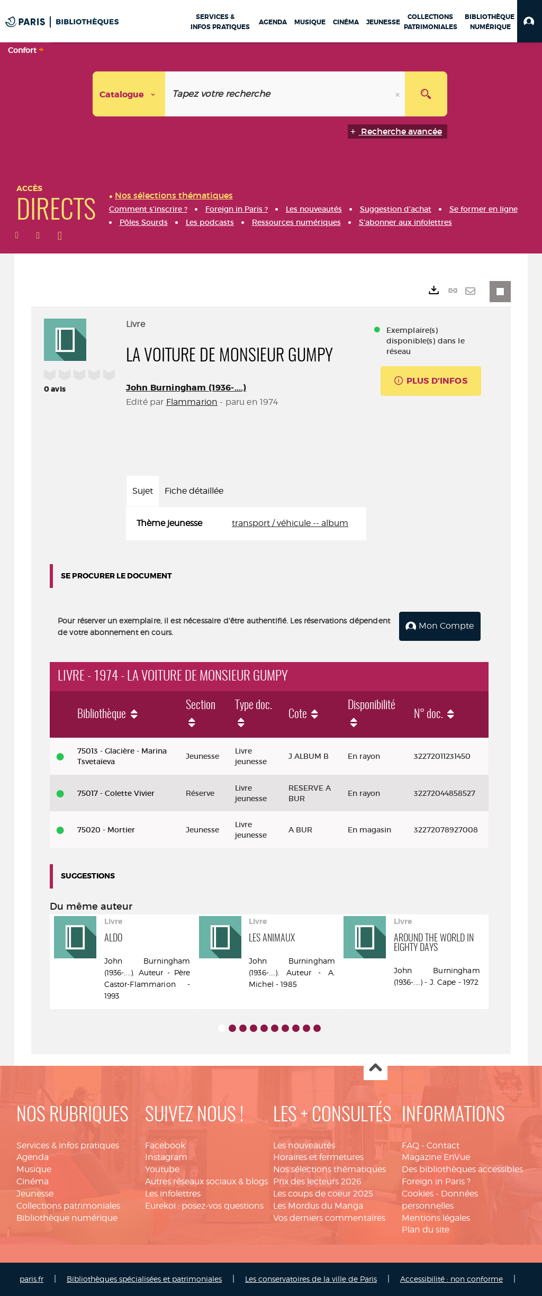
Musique (33, 1169)
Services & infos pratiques (67, 1145)
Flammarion (192, 402)
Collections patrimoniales (68, 1206)
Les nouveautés (304, 1145)
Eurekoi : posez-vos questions (204, 1206)
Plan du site (425, 1230)
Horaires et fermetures (318, 1157)
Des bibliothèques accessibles (462, 1169)
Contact (443, 1145)
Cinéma (32, 1181)
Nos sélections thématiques (329, 1169)
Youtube (162, 1169)
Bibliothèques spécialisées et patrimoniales (144, 1278)
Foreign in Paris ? (436, 1181)
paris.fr (31, 1278)
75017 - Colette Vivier (116, 793)
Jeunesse (34, 1194)
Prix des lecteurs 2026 (317, 1181)
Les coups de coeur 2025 (323, 1194)
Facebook (165, 1145)
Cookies (417, 1194)
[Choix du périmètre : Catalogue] (129, 93)
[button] (529, 21)
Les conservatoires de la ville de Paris (311, 1278)
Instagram (166, 1157)
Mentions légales (436, 1218)
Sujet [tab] (142, 491)
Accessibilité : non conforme (451, 1278)
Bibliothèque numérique (67, 1218)
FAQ (410, 1145)
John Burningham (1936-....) (186, 387)
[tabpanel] (246, 524)
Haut (375, 1068)
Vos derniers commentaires (329, 1218)
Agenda (32, 1157)
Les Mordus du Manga (318, 1206)
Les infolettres (173, 1194)
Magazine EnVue (436, 1157)
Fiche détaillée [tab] (194, 491)
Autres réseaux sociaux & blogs (206, 1181)
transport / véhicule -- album (290, 523)
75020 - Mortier (106, 830)
